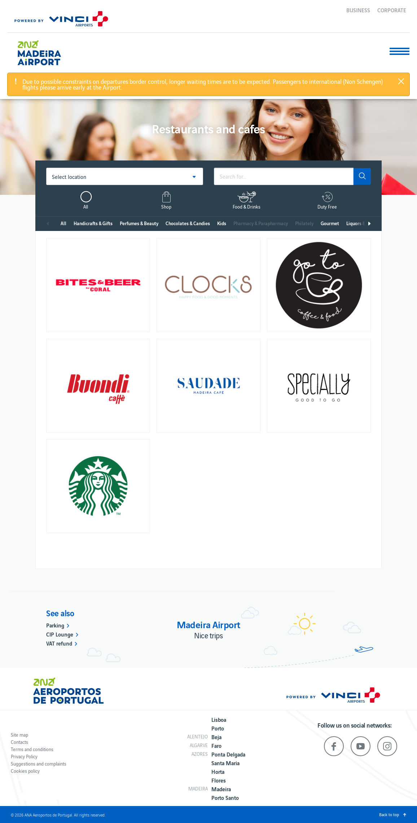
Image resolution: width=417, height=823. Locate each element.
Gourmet (330, 223)
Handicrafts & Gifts (93, 223)
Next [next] (369, 224)
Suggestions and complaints (38, 763)
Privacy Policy (24, 756)
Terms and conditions (32, 749)
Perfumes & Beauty (139, 223)
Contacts (19, 741)
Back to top (389, 814)
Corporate (391, 10)
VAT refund (59, 643)
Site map (19, 734)
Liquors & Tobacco (364, 223)
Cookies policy (25, 770)
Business (358, 10)
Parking (55, 625)
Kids (221, 223)
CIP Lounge (59, 634)
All (63, 223)
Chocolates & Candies (188, 223)
